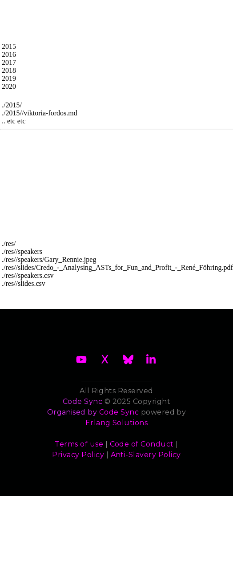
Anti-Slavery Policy (146, 455)
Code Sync (119, 412)
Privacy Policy (78, 455)
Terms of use (79, 444)
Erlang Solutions (116, 423)
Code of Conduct (142, 444)
